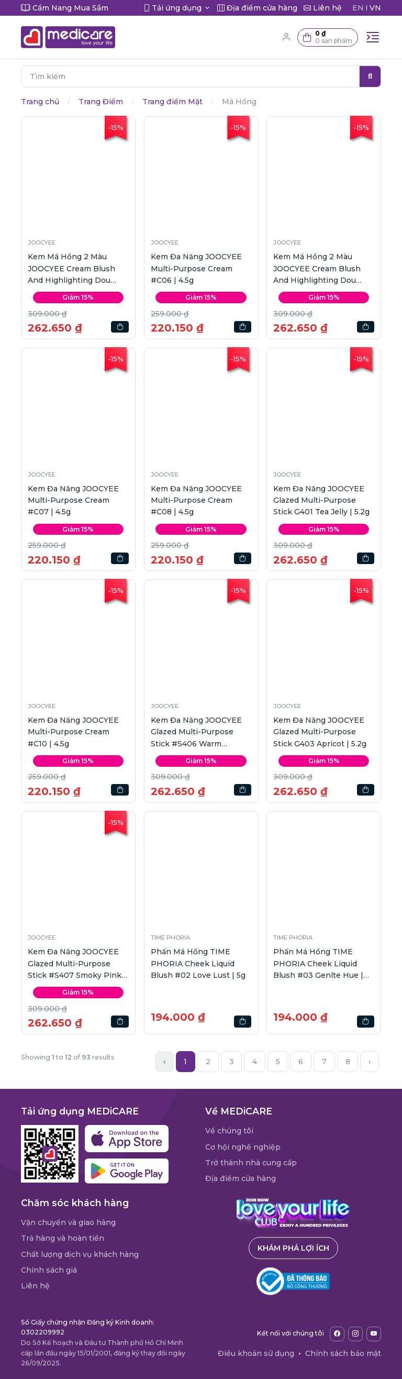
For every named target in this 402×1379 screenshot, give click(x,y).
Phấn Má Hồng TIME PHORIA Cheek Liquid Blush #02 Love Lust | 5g (198, 963)
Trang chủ (40, 101)
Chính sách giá (49, 1270)
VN (375, 8)
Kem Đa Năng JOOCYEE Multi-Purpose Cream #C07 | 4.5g (73, 500)
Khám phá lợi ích (293, 1248)
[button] (327, 37)
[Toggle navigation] (372, 37)
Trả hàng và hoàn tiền (62, 1238)
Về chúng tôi (229, 1130)
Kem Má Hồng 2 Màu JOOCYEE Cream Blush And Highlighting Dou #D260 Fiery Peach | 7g (72, 269)
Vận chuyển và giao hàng (68, 1222)
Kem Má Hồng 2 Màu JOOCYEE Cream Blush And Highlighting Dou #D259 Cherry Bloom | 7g (321, 269)
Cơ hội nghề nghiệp (243, 1147)
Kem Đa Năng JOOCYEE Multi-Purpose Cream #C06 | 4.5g (196, 268)
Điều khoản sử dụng (256, 1353)
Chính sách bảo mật (343, 1353)
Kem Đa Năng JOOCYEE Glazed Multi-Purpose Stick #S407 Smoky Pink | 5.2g (77, 964)
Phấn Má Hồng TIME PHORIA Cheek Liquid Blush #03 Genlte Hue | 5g (318, 964)
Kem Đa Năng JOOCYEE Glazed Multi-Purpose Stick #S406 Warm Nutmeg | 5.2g (196, 732)
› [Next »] (369, 1061)
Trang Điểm (101, 101)
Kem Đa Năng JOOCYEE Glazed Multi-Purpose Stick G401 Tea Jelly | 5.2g (321, 500)
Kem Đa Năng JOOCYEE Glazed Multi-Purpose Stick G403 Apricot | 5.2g (319, 731)
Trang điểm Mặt (172, 101)
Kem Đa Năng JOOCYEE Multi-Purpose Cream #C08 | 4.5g (196, 500)
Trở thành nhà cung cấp (251, 1162)
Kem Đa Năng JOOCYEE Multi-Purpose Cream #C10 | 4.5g (73, 731)
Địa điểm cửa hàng (240, 1178)
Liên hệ (35, 1285)
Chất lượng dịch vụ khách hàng (80, 1254)
